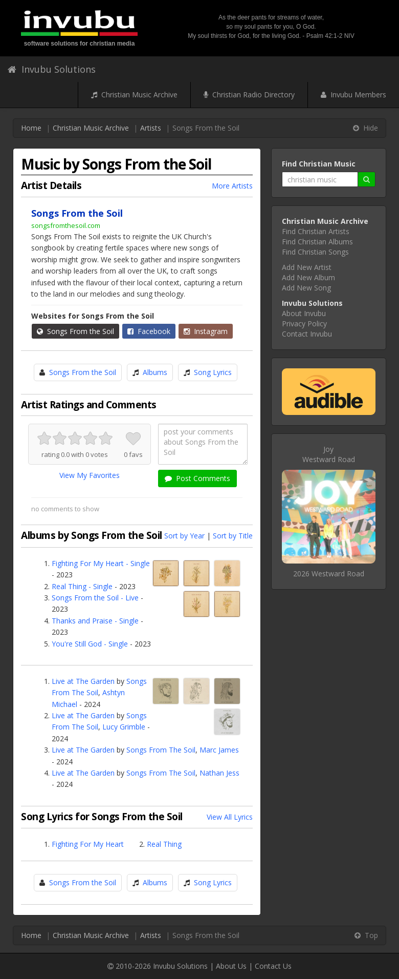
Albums (155, 372)
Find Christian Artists (315, 231)
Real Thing (164, 844)
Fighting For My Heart (88, 844)
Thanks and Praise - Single (95, 621)
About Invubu (304, 313)
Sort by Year (184, 535)
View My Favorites (89, 475)
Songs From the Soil (75, 331)
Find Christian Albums (317, 241)
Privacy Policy (304, 323)
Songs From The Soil (160, 750)
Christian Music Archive (134, 94)
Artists (150, 128)
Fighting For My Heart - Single (101, 563)
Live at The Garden (83, 681)
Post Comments (197, 478)
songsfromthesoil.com (65, 225)
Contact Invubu (307, 334)
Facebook (148, 331)
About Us (231, 966)
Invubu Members (353, 94)
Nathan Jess (219, 773)
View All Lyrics (230, 817)
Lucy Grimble (123, 727)
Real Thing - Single (82, 586)
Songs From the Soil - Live (95, 597)
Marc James (219, 750)
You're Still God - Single (90, 644)
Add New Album (308, 277)
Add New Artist (306, 267)
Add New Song (306, 288)
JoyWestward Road (328, 454)
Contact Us (273, 966)
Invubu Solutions (52, 69)
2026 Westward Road (328, 573)
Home (31, 128)
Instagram (206, 331)
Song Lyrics (213, 372)
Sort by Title (233, 535)
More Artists (232, 186)
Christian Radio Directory (249, 94)
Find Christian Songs (315, 252)
